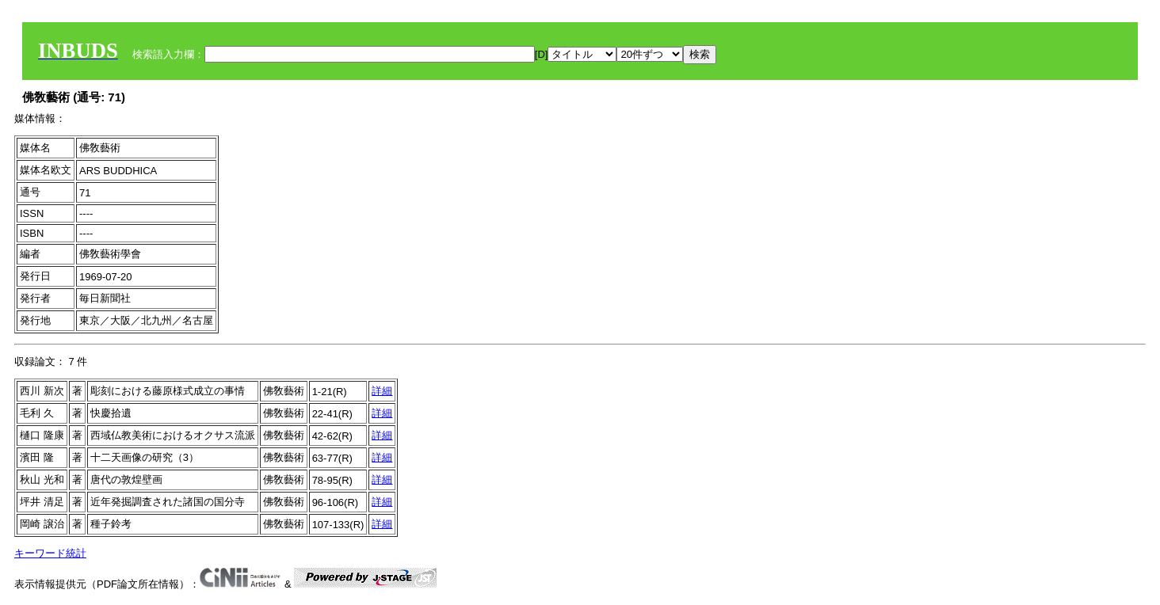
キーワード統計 (50, 553)
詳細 (382, 391)
